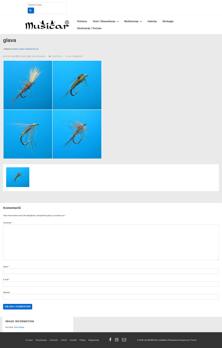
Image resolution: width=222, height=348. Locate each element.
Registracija (93, 340)
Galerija (152, 21)
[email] (124, 341)
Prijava (82, 340)
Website (6, 292)
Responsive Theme (188, 340)
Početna (82, 21)
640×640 (18, 327)
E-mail (5, 279)
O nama (29, 340)
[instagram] (117, 341)
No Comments (76, 56)
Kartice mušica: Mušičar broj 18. (25, 49)
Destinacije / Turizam (89, 28)
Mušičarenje (133, 21)
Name (5, 267)
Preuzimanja (41, 340)
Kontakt (73, 340)
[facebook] (111, 341)
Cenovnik (53, 340)
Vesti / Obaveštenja (106, 21)
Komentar (7, 223)
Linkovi (64, 340)
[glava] (23, 56)
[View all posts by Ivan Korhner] (37, 56)
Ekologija (167, 21)
